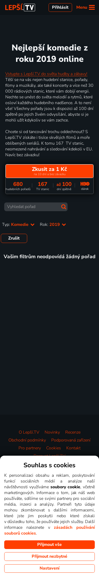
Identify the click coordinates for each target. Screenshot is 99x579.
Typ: (18, 224)
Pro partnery (29, 448)
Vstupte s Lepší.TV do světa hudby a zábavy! (46, 74)
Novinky (52, 432)
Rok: (53, 224)
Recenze (73, 432)
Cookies (53, 448)
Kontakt (73, 448)
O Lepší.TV (29, 432)
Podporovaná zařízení (71, 440)
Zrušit (14, 238)
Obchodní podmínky (27, 440)
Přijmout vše (49, 544)
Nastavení (49, 568)
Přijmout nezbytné (49, 556)
